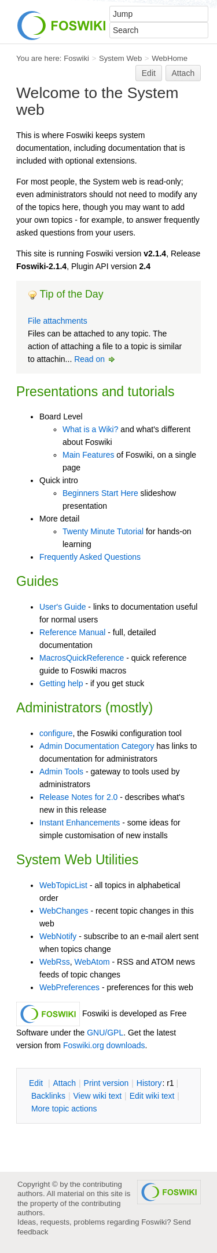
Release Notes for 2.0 (78, 797)
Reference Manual (72, 632)
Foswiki (76, 58)
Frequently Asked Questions (90, 557)
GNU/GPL (105, 1032)
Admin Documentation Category (96, 746)
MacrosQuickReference (81, 657)
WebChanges (64, 910)
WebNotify (57, 936)
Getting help (61, 683)
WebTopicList (63, 885)
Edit (149, 73)
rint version (106, 1083)
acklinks (48, 1095)
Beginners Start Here (100, 493)
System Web (120, 58)
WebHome (169, 58)
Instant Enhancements (79, 822)
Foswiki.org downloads (104, 1045)
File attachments (57, 320)
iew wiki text (97, 1095)
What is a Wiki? (90, 429)
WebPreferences (69, 987)
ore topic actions (64, 1108)
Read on (95, 359)
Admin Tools (61, 771)
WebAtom (91, 961)
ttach (64, 1083)
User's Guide (62, 606)
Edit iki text (152, 1095)
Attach (183, 73)
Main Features (88, 454)
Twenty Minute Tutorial (103, 531)
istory (149, 1083)
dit (37, 1083)
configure (56, 733)
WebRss (54, 961)
